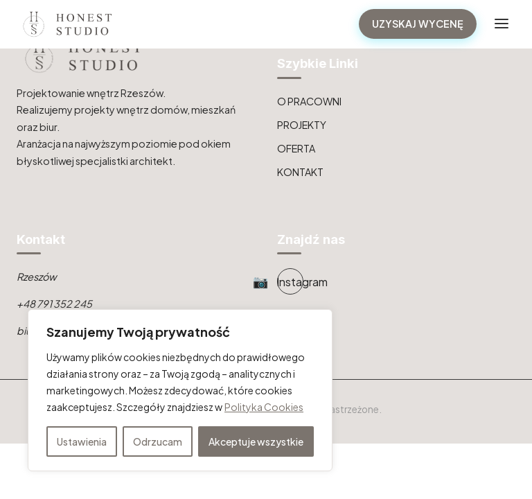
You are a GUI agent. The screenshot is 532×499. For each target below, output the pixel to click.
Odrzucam (157, 441)
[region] (180, 390)
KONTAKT (300, 172)
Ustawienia (82, 441)
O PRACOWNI (309, 101)
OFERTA (296, 148)
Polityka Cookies (263, 407)
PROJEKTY (301, 125)
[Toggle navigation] (501, 23)
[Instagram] (290, 281)
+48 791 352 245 (54, 303)
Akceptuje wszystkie (256, 441)
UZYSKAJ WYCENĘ (417, 23)
